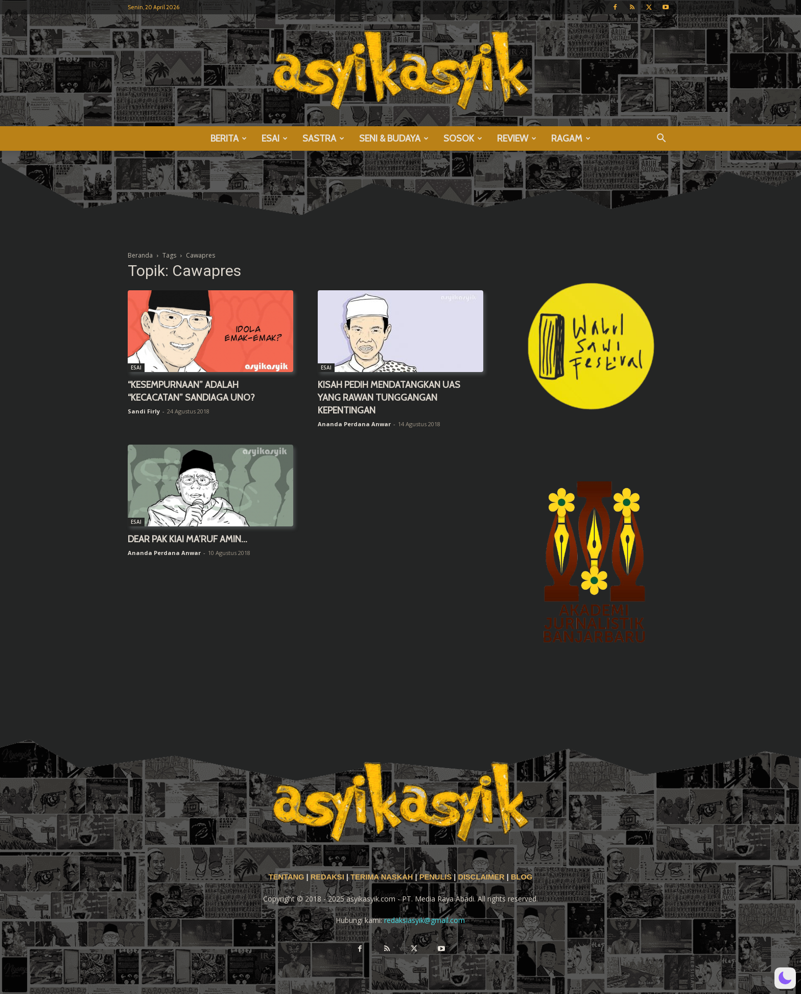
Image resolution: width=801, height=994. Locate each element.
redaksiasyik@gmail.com (424, 920)
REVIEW (516, 138)
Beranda (140, 255)
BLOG (521, 877)
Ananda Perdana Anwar (354, 424)
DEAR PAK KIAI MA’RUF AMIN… (187, 539)
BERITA (228, 138)
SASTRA (323, 138)
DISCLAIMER (481, 877)
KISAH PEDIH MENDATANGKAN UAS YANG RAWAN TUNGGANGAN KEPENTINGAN (389, 397)
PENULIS (436, 877)
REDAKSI (327, 877)
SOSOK (462, 138)
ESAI (275, 138)
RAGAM (571, 138)
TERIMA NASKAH (382, 877)
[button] (661, 139)
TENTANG (288, 877)
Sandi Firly (144, 411)
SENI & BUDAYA (394, 138)
